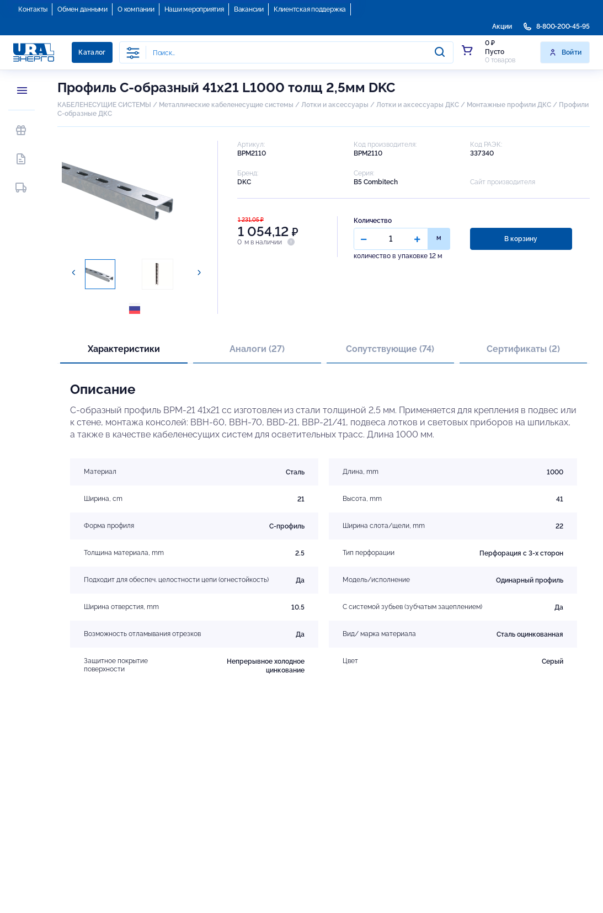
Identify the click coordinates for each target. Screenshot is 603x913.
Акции (502, 26)
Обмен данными (82, 9)
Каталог (92, 52)
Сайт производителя (502, 182)
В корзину (520, 239)
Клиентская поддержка (310, 9)
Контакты (32, 9)
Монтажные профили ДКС (509, 105)
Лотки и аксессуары (335, 105)
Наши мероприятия (194, 9)
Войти (565, 52)
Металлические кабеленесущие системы (227, 105)
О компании (136, 9)
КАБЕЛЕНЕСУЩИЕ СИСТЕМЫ (104, 105)
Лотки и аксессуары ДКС (417, 105)
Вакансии (249, 9)
